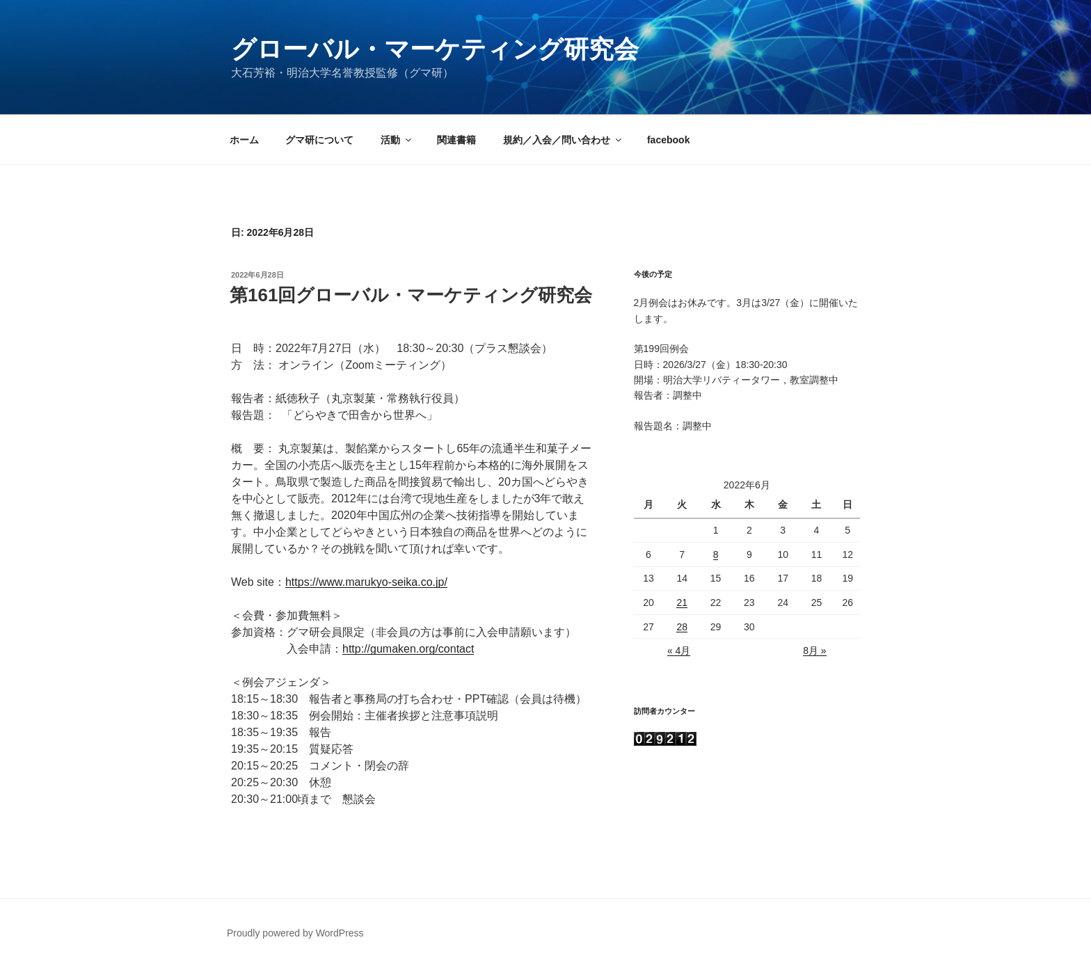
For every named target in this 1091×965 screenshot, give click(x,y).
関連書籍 (456, 139)
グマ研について (319, 139)
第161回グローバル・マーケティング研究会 (411, 295)
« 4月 (678, 650)
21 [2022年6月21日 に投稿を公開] (681, 602)
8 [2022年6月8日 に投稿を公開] (716, 554)
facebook (668, 139)
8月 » (814, 650)
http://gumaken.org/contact (408, 649)
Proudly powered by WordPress (295, 933)
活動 (397, 139)
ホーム (244, 139)
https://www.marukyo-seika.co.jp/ (366, 582)
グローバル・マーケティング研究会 (435, 49)
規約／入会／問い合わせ (563, 139)
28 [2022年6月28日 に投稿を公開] (681, 626)
